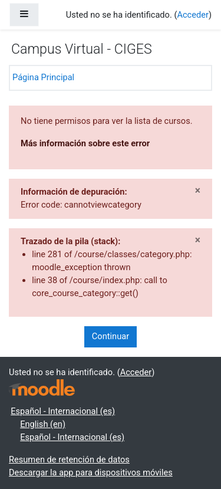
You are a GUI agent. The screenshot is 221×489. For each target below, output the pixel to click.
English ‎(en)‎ (42, 424)
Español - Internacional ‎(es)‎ (63, 411)
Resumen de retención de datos (69, 459)
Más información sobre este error (85, 143)
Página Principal (43, 77)
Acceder (193, 14)
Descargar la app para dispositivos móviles (91, 472)
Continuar (110, 336)
